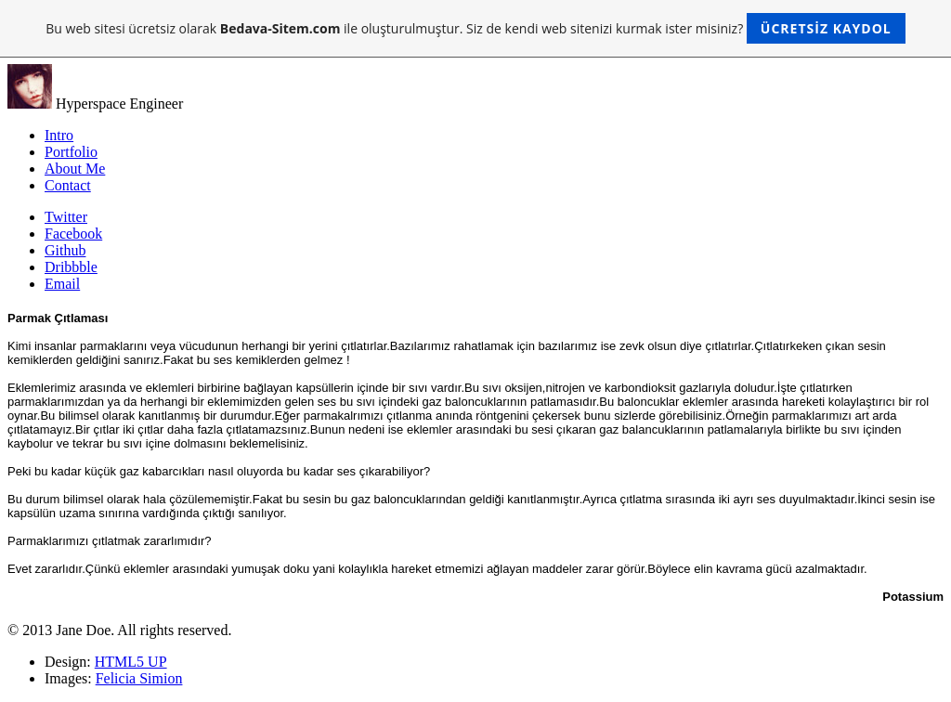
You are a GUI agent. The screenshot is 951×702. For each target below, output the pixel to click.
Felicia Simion (139, 678)
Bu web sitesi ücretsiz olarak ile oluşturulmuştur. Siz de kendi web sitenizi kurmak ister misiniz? (475, 28)
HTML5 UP (131, 662)
